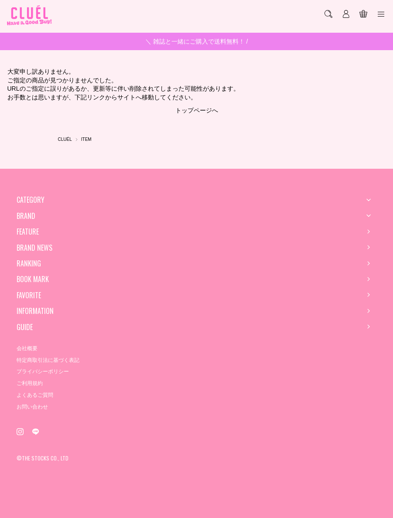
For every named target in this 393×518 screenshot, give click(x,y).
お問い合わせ (32, 407)
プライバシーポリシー (43, 371)
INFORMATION (35, 311)
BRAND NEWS (34, 247)
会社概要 (27, 348)
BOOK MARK (33, 279)
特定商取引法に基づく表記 (48, 360)
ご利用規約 (30, 383)
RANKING (29, 263)
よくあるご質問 (35, 395)
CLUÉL (65, 139)
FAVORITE (29, 295)
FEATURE (28, 231)
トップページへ (196, 110)
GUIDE (25, 327)
